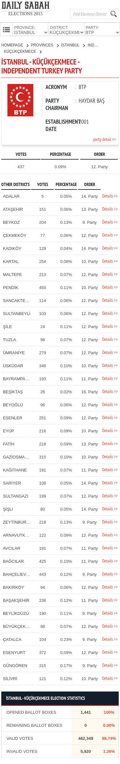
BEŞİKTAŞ (13, 391)
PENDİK (10, 287)
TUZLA (9, 339)
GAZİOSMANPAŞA (21, 456)
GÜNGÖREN (15, 665)
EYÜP (8, 430)
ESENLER (12, 417)
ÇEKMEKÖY (14, 234)
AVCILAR (11, 547)
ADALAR (11, 195)
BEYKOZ (11, 221)
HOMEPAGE (14, 44)
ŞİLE (7, 326)
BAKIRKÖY (13, 586)
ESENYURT (14, 652)
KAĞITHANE (15, 469)
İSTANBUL (73, 44)
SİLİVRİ (10, 678)
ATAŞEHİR (13, 208)
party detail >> (104, 139)
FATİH (8, 443)
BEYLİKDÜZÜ (16, 612)
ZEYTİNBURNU (17, 521)
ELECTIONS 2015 (25, 13)
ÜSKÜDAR (13, 365)
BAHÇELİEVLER (18, 573)
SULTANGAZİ (15, 495)
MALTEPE (12, 274)
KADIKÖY (12, 247)
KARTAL (10, 260)
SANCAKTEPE (17, 300)
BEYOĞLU (13, 404)
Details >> (110, 195)
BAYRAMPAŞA (17, 378)
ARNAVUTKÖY (17, 534)
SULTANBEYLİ (16, 313)
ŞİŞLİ (8, 508)
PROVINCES (45, 44)
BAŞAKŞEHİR (16, 599)
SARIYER (12, 482)
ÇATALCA (12, 639)
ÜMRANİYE (14, 352)
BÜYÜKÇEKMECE (20, 625)
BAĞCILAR (13, 560)
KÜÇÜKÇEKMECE (22, 51)
